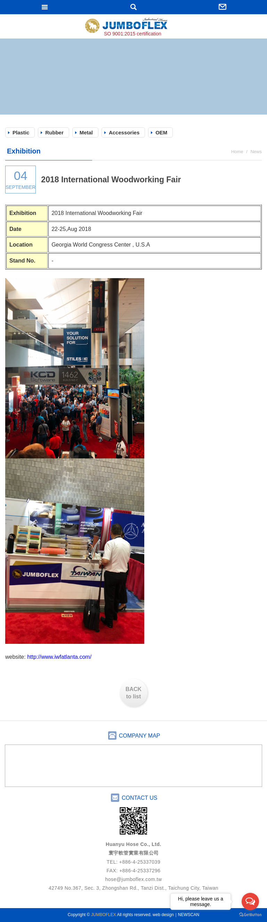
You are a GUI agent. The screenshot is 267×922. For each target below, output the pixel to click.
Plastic (21, 132)
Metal (86, 132)
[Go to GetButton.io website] (250, 915)
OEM (161, 132)
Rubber (54, 132)
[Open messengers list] (250, 901)
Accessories (124, 132)
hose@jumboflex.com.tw (133, 879)
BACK (133, 693)
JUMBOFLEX (133, 27)
